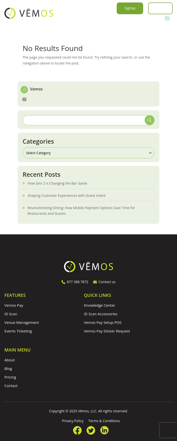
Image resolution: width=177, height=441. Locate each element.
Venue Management (21, 322)
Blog (8, 368)
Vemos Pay (13, 305)
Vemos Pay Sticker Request (107, 330)
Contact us (104, 281)
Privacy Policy (72, 420)
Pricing (10, 377)
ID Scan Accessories (100, 313)
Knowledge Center (99, 305)
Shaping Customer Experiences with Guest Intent (66, 195)
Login (160, 8)
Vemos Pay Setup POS (102, 322)
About (9, 359)
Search (149, 120)
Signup (130, 8)
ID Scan (10, 313)
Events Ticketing (18, 330)
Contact (11, 385)
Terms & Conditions (104, 420)
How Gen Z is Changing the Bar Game (57, 183)
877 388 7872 (75, 281)
